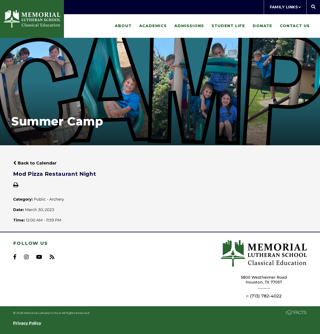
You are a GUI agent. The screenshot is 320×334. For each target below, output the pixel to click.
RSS (52, 256)
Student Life (228, 25)
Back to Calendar (35, 163)
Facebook (15, 256)
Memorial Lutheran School (32, 19)
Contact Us (295, 25)
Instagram (26, 256)
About (123, 25)
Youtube (39, 256)
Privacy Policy (27, 323)
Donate (262, 25)
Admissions (189, 25)
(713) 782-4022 (266, 296)
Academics (153, 25)
